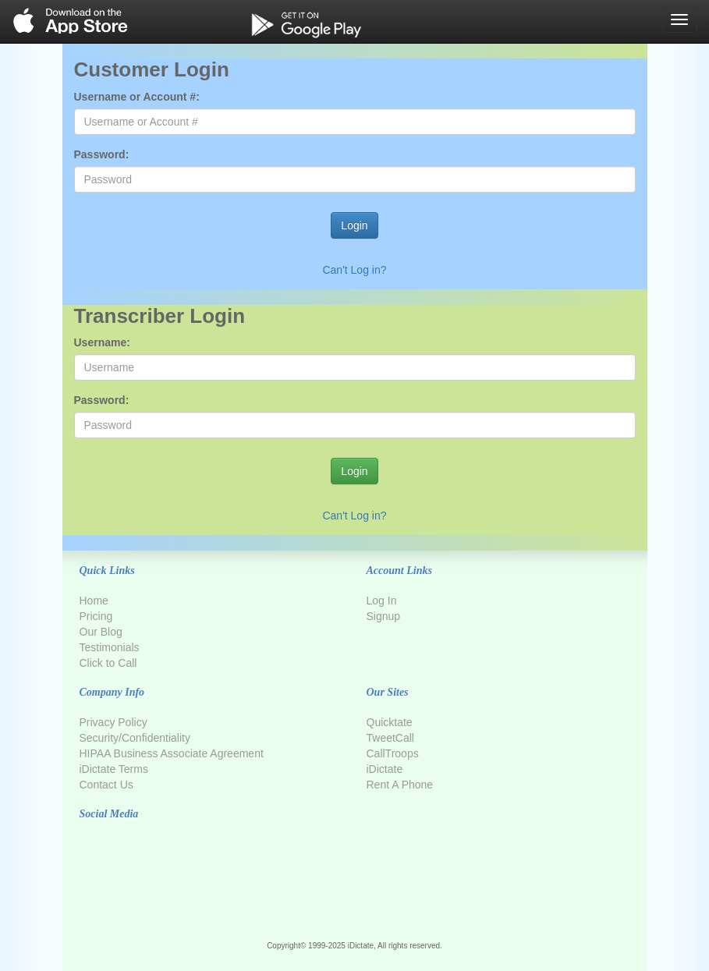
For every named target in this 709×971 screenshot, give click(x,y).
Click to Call (108, 663)
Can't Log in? (354, 270)
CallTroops (393, 753)
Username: (102, 342)
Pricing (96, 616)
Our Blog (101, 631)
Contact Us (106, 784)
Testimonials (110, 647)
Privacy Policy (113, 722)
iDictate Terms (114, 769)
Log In (382, 600)
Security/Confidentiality (135, 738)
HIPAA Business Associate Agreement (172, 753)
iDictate (385, 769)
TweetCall (390, 738)
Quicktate (390, 722)
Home (94, 600)
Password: (101, 154)
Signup (384, 616)
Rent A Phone (400, 784)
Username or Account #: (137, 96)
